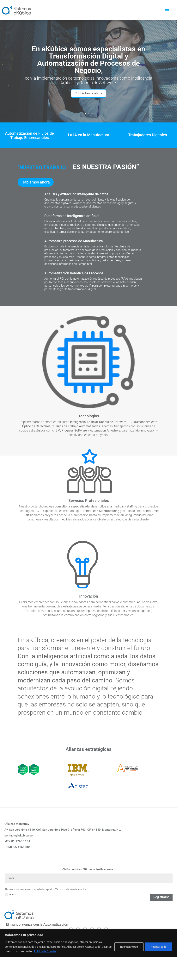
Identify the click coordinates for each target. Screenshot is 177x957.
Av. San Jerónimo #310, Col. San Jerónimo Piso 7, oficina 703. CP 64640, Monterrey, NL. (62, 831)
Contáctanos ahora (88, 94)
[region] (88, 943)
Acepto (11, 896)
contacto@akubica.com (19, 836)
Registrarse (161, 898)
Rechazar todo (129, 946)
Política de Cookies (45, 951)
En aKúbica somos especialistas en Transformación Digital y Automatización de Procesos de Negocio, (88, 60)
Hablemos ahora (35, 183)
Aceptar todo (159, 946)
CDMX (18, 848)
